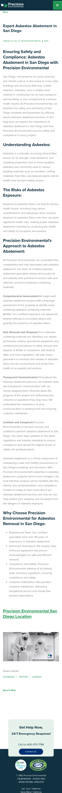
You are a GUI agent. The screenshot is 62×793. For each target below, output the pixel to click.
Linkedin (37, 677)
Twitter (23, 677)
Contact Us (31, 751)
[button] (57, 5)
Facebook (9, 677)
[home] (14, 4)
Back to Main (9, 690)
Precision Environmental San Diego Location (30, 613)
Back (5, 12)
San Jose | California (31, 788)
